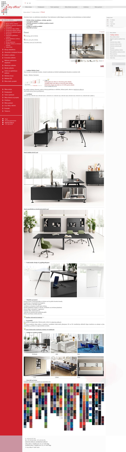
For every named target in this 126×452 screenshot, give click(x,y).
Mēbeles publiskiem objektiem (10, 62)
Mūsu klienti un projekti (71, 7)
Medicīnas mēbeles (10, 65)
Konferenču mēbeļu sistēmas (13, 30)
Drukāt (111, 25)
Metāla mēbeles (9, 68)
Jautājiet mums (110, 17)
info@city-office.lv (9, 122)
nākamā (100, 61)
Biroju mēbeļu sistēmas (12, 23)
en (29, 3)
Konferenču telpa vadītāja (12, 28)
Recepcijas (8, 33)
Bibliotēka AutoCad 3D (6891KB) (32, 42)
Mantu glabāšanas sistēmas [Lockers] (13, 39)
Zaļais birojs (9, 47)
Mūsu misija (28, 7)
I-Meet (57, 377)
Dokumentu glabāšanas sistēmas (12, 36)
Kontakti (7, 108)
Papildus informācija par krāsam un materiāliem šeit (37, 381)
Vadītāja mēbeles (35, 12)
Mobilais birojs (8, 76)
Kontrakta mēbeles (10, 57)
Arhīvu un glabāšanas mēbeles (10, 72)
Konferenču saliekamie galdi (13, 32)
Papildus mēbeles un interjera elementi (13, 44)
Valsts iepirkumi (54, 7)
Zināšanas (86, 7)
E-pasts (111, 21)
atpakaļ (73, 61)
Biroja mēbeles (27, 12)
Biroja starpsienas (10, 42)
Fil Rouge (34, 354)
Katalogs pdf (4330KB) (31, 36)
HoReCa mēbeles (9, 55)
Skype (6, 119)
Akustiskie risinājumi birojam (13, 52)
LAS (34, 377)
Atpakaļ (102, 32)
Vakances (7, 111)
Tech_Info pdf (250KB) (31, 40)
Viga (78, 354)
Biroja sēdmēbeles (9, 49)
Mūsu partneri (98, 7)
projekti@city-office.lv (42, 441)
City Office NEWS (10, 105)
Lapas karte (112, 23)
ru (27, 3)
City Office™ (11, 3)
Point (78, 377)
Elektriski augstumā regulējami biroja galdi (14, 26)
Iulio (57, 354)
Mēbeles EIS (8, 78)
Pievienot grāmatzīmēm (10, 120)
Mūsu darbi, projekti (10, 81)
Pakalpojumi (41, 7)
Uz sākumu (112, 19)
